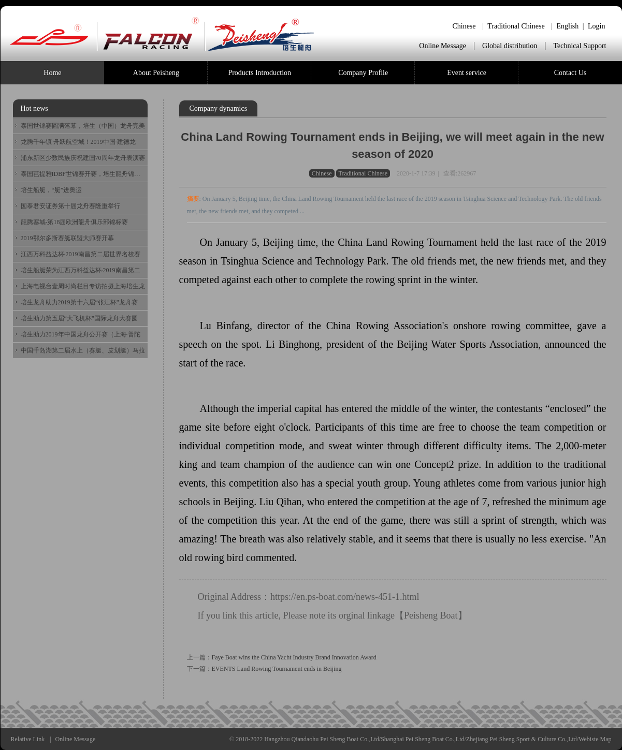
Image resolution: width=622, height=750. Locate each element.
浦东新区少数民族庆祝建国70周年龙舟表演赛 (83, 157)
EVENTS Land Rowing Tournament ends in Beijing (277, 668)
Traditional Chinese (515, 26)
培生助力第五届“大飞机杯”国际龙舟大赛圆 (79, 318)
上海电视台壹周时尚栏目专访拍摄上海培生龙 (83, 286)
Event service (466, 73)
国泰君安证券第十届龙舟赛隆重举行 (70, 206)
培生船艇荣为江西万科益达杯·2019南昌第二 (80, 270)
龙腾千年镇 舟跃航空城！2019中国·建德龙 (78, 141)
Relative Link (28, 739)
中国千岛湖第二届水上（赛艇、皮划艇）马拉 (83, 350)
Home (52, 73)
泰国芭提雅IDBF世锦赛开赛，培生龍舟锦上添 (83, 174)
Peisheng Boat (431, 615)
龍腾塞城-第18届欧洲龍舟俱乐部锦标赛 (74, 222)
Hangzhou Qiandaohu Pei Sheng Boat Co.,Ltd (321, 739)
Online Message (442, 46)
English (567, 26)
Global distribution (509, 46)
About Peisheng (156, 73)
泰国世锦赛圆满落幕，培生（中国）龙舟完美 (83, 125)
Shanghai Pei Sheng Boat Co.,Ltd (422, 739)
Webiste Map (594, 739)
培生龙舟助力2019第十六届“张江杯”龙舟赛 (79, 302)
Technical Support (579, 46)
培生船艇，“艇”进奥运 (51, 190)
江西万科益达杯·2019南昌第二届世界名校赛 (80, 254)
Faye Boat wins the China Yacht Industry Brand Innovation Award (294, 657)
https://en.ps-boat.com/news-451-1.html (344, 597)
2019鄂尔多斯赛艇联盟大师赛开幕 (67, 238)
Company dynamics (219, 108)
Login (596, 26)
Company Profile (363, 73)
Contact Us (570, 73)
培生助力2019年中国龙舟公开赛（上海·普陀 (80, 334)
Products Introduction (259, 73)
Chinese (463, 26)
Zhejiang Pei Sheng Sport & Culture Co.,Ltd (521, 739)
